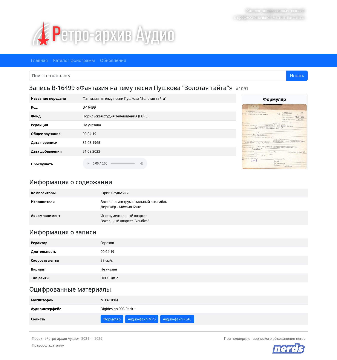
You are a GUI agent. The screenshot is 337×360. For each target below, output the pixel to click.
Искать (297, 75)
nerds (300, 338)
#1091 (242, 88)
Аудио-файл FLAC (177, 319)
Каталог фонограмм (74, 60)
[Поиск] (157, 76)
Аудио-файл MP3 (142, 319)
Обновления (113, 60)
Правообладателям (48, 345)
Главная (39, 60)
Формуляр (112, 319)
